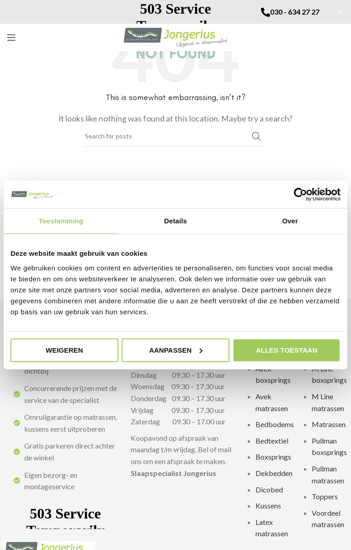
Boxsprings (273, 456)
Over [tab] (290, 221)
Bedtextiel (271, 440)
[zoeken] (175, 136)
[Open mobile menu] (11, 37)
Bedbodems (274, 424)
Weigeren (64, 350)
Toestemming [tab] (61, 221)
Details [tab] (175, 221)
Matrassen (329, 424)
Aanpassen (175, 350)
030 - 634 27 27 (294, 11)
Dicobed (269, 489)
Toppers (325, 496)
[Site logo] (176, 36)
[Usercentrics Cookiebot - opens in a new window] (300, 194)
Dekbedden (273, 473)
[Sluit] (339, 12)
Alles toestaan (286, 350)
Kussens (268, 505)
